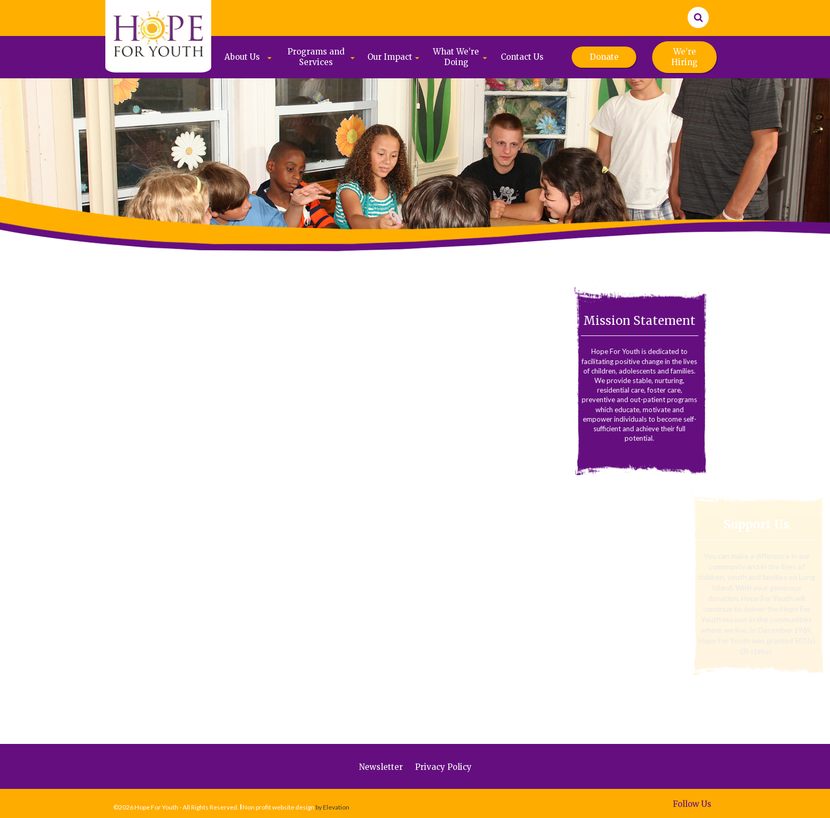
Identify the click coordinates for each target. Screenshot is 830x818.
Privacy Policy (443, 767)
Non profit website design (278, 807)
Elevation (336, 807)
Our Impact (389, 57)
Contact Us (522, 57)
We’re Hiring (684, 57)
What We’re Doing (456, 57)
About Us (242, 57)
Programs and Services (316, 57)
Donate (604, 57)
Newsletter (381, 767)
